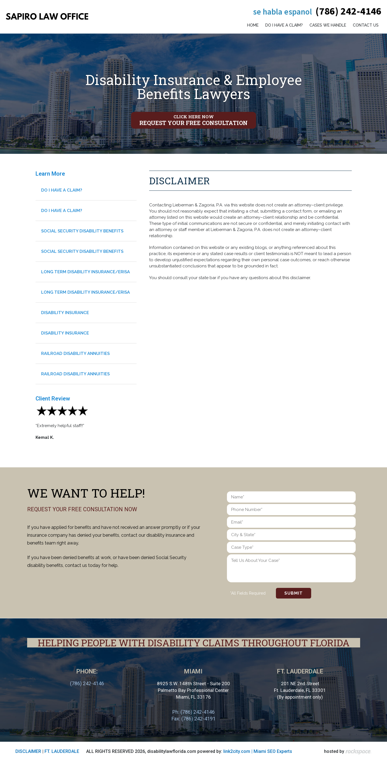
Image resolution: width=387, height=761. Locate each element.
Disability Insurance (65, 312)
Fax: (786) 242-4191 (193, 719)
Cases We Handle (327, 25)
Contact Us (366, 25)
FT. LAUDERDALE (61, 751)
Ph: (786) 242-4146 (193, 712)
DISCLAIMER (28, 751)
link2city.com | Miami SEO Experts (257, 751)
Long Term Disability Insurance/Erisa (85, 271)
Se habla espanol (282, 11)
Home (253, 25)
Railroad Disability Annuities (75, 353)
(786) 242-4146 (348, 11)
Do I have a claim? (284, 25)
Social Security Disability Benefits (82, 231)
